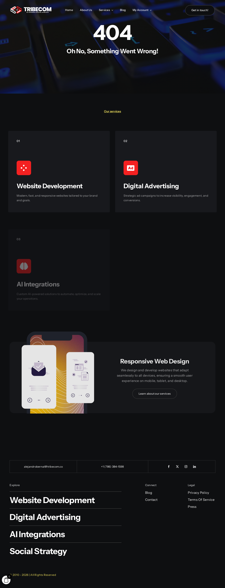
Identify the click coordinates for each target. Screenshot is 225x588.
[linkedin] (194, 466)
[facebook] (168, 466)
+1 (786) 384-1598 (112, 466)
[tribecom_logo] (30, 8)
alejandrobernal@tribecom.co (43, 466)
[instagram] (186, 466)
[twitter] (177, 466)
